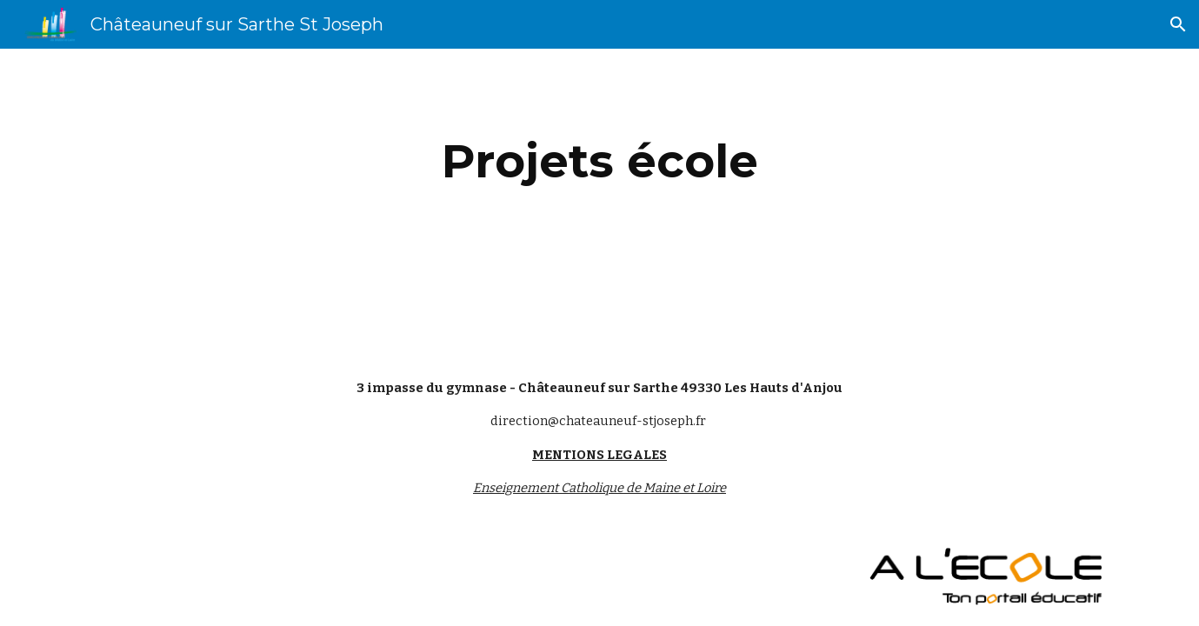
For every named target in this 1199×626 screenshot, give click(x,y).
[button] (1178, 24)
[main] (599, 161)
